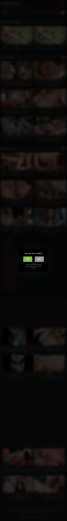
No (39, 259)
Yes (27, 259)
